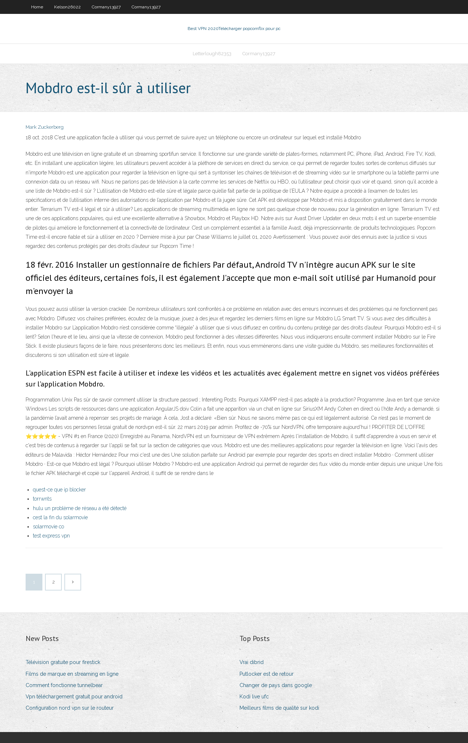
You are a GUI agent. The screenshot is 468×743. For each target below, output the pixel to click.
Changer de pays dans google (275, 685)
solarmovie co (48, 526)
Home (37, 7)
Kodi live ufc (254, 696)
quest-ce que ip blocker (59, 490)
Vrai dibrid (251, 662)
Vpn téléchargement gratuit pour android (74, 696)
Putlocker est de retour (266, 674)
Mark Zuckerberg (45, 127)
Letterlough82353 (212, 53)
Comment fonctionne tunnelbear (64, 685)
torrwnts (42, 499)
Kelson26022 (67, 7)
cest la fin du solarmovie (60, 517)
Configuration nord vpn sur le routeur (70, 708)
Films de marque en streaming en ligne (72, 674)
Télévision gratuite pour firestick (63, 662)
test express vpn (51, 536)
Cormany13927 (106, 7)
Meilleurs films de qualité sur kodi (279, 708)
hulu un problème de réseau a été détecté (80, 508)
